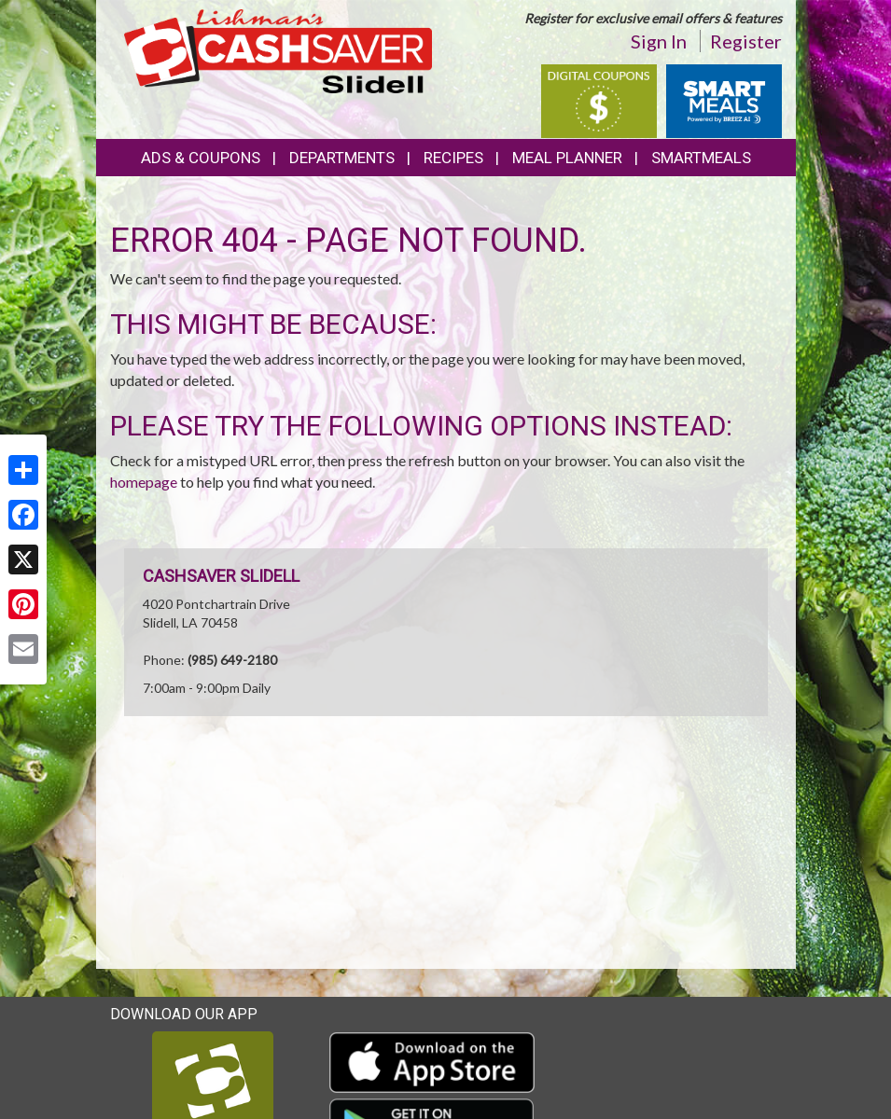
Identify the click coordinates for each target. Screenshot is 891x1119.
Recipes (453, 157)
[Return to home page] (278, 50)
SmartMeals (701, 157)
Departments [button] (342, 157)
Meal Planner (567, 157)
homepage (143, 481)
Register (746, 41)
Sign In (659, 41)
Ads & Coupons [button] (200, 157)
